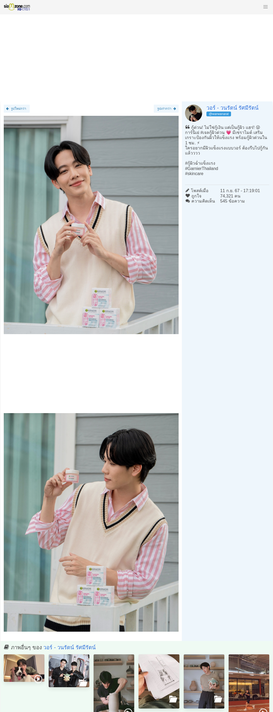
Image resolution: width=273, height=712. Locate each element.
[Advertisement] (136, 55)
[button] (265, 7)
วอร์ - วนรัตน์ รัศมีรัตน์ (232, 108)
